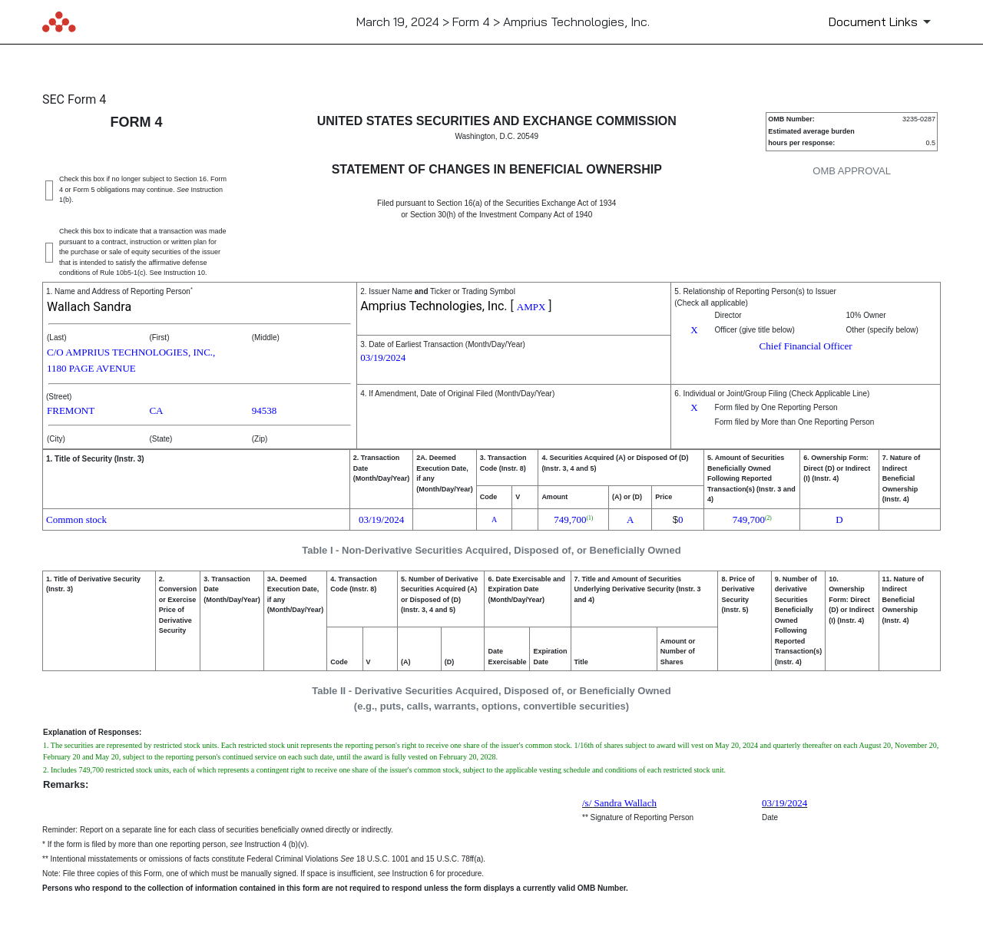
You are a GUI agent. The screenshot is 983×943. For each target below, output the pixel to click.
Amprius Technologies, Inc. (433, 306)
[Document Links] (882, 21)
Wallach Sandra (89, 306)
